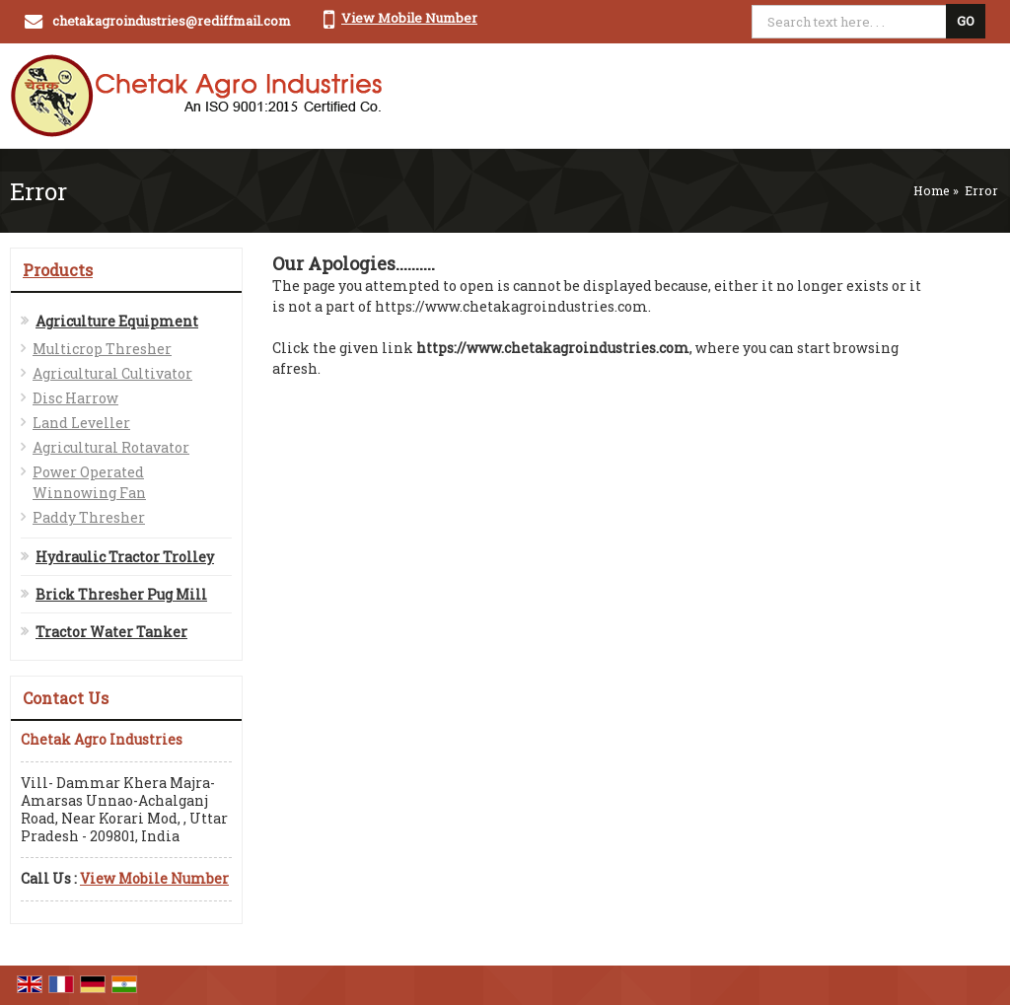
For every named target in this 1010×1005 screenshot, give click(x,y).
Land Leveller (81, 422)
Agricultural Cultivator (112, 373)
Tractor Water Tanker (111, 631)
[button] (409, 18)
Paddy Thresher (89, 517)
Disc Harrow (75, 398)
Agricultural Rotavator (111, 447)
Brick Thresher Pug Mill (121, 594)
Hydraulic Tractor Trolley (125, 556)
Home (931, 190)
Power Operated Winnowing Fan (89, 482)
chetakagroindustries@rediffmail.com (171, 21)
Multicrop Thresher (102, 348)
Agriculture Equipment (117, 321)
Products (58, 269)
